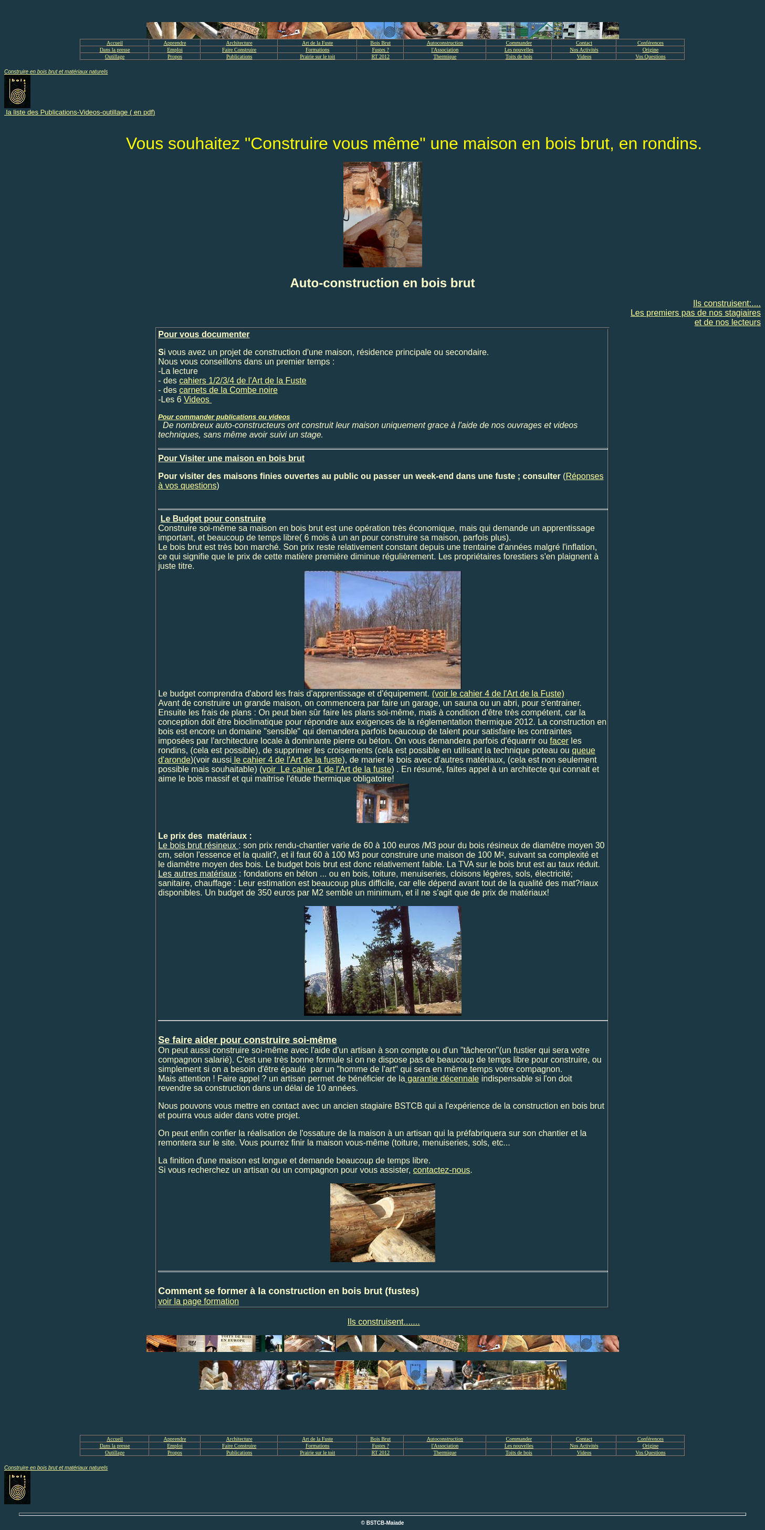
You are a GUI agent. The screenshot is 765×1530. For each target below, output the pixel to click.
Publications (239, 56)
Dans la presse (115, 50)
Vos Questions (650, 56)
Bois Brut (380, 43)
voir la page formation (198, 1301)
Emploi (174, 50)
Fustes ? (380, 50)
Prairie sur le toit (317, 56)
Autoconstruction (445, 43)
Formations (318, 50)
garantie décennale (442, 1078)
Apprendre (175, 43)
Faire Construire (239, 50)
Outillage (114, 56)
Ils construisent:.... (727, 303)
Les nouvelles (519, 50)
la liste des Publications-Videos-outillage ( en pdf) (79, 112)
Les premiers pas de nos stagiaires (696, 312)
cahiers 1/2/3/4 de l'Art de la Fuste (242, 380)
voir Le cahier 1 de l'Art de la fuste (327, 769)
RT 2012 (380, 56)
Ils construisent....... (384, 1321)
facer (559, 740)
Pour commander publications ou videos (224, 417)
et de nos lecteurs (728, 322)
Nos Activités (584, 50)
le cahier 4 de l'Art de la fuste (287, 759)
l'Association (444, 50)
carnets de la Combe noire (228, 390)
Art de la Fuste (317, 43)
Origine (651, 50)
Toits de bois (519, 56)
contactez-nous (441, 1169)
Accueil (115, 43)
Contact (584, 43)
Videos (584, 56)
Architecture (239, 43)
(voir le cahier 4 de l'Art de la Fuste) (498, 693)
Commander (519, 43)
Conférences (650, 43)
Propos (174, 56)
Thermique (444, 56)
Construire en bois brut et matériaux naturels (56, 72)
